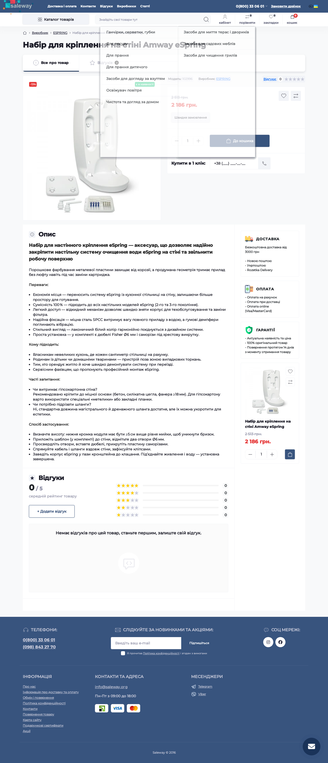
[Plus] (198, 140)
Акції (26, 731)
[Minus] (177, 140)
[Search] (206, 19)
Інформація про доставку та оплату (51, 692)
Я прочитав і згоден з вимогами (167, 653)
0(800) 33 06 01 (39, 640)
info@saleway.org (111, 687)
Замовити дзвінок (286, 6)
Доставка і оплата (62, 6)
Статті (145, 6)
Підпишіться (199, 643)
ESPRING (60, 33)
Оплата (265, 289)
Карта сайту (32, 720)
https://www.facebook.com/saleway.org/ (280, 642)
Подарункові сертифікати (43, 725)
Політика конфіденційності (161, 653)
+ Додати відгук (51, 511)
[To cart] (290, 454)
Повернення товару (38, 714)
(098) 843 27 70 (39, 647)
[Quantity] (187, 141)
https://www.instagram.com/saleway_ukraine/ (268, 642)
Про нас (29, 686)
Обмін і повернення (38, 698)
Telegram (205, 686)
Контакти (88, 6)
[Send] (264, 163)
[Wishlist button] (284, 96)
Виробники (126, 6)
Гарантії (265, 330)
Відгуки (106, 6)
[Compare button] (296, 96)
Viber (202, 694)
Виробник (40, 33)
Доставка (267, 239)
